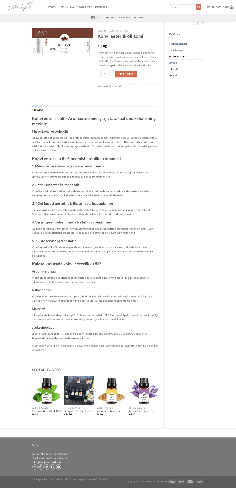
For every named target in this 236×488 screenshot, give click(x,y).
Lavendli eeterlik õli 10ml (141, 411)
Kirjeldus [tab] (38, 109)
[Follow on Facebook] (35, 467)
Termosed (102, 444)
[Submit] (198, 7)
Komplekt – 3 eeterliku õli (77, 411)
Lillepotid (173, 69)
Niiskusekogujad (177, 43)
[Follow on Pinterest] (58, 467)
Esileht (102, 30)
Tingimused (84, 7)
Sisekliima (67, 7)
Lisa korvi (126, 74)
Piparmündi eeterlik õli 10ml (46, 411)
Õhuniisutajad (176, 50)
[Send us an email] (52, 467)
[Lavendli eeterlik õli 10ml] (143, 390)
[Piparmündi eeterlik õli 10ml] (46, 390)
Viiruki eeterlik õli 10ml (108, 411)
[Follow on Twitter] (46, 467)
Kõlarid (172, 75)
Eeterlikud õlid (177, 56)
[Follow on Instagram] (41, 467)
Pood (53, 7)
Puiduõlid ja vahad (86, 444)
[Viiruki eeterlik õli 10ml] (111, 390)
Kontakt (101, 7)
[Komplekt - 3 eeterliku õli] (79, 390)
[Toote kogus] (104, 74)
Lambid (172, 62)
